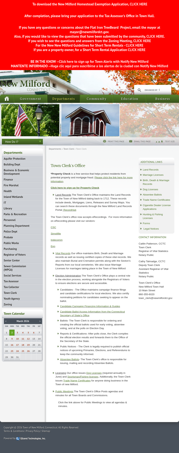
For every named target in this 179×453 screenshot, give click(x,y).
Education (129, 99)
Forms (146, 223)
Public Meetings (64, 391)
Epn (53, 246)
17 (17, 344)
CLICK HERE (138, 4)
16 (12, 344)
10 (17, 338)
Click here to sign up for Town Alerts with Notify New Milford (104, 61)
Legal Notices (151, 228)
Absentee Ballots (69, 359)
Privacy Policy (33, 431)
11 (23, 338)
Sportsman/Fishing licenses (82, 376)
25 (23, 351)
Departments (63, 99)
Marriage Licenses (153, 174)
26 (28, 351)
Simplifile (56, 233)
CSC (53, 227)
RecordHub (69, 210)
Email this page (142, 141)
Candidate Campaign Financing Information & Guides (90, 306)
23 (12, 351)
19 (28, 344)
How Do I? (11, 141)
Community (96, 99)
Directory (151, 79)
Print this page (116, 141)
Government (30, 99)
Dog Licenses (94, 373)
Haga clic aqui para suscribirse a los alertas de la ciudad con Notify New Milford (109, 66)
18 (23, 344)
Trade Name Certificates (156, 199)
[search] (152, 90)
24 (17, 351)
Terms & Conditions (14, 431)
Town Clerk (68, 148)
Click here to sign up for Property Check (75, 187)
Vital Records (62, 253)
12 (28, 338)
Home (142, 79)
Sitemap (162, 79)
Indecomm (56, 240)
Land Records (151, 169)
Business (162, 99)
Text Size (170, 141)
